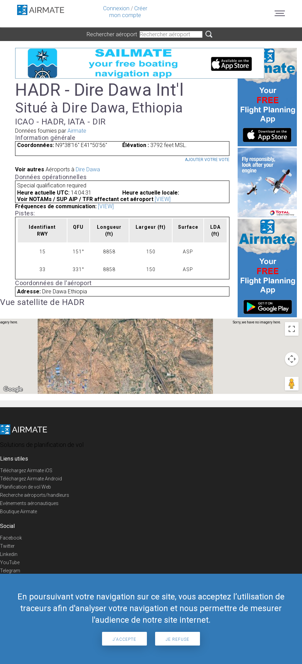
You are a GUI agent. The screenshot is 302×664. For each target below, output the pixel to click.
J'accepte (124, 639)
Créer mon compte (128, 11)
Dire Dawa (88, 169)
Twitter (7, 546)
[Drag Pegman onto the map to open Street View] (292, 383)
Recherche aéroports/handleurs (34, 495)
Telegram (10, 570)
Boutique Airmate (18, 511)
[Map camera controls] (292, 359)
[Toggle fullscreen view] (292, 329)
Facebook (11, 538)
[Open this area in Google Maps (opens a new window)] (13, 389)
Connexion (116, 8)
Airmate (76, 131)
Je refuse (177, 639)
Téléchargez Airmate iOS (26, 470)
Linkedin (8, 554)
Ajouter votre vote (207, 159)
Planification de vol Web (25, 487)
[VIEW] (163, 199)
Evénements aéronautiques (29, 503)
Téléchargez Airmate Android (31, 478)
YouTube (10, 562)
